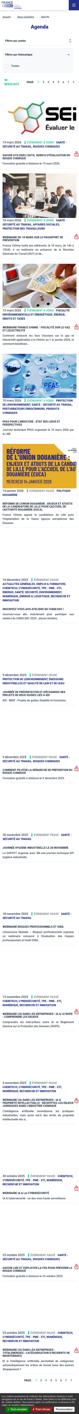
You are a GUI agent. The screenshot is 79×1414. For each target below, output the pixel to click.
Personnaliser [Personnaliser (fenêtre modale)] (64, 1409)
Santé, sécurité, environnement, (38, 592)
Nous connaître (25, 17)
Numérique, (11, 596)
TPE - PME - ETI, (51, 588)
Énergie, (59, 314)
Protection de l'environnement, (26, 679)
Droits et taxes (14, 318)
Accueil (7, 17)
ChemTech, (11, 588)
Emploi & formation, (51, 584)
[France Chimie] (12, 5)
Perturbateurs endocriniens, (24, 408)
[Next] (73, 82)
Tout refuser (41, 1409)
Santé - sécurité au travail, (52, 404)
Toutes (15, 66)
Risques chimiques (46, 146)
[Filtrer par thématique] (38, 55)
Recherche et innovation (37, 1005)
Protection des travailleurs (24, 228)
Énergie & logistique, (35, 596)
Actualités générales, (19, 584)
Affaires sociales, (46, 224)
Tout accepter (17, 1409)
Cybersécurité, (30, 588)
